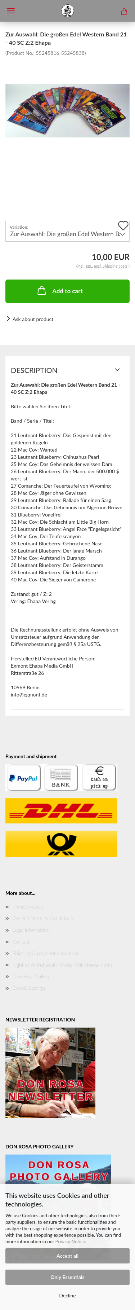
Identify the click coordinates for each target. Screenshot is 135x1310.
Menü (11, 10)
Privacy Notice (70, 1241)
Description (34, 370)
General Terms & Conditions (43, 918)
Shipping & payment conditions (46, 953)
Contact (21, 941)
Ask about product (33, 319)
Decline (67, 1295)
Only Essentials (67, 1277)
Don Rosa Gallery (31, 976)
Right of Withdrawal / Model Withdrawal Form (62, 965)
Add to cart (59, 290)
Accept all (67, 1256)
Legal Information (31, 930)
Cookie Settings (29, 988)
